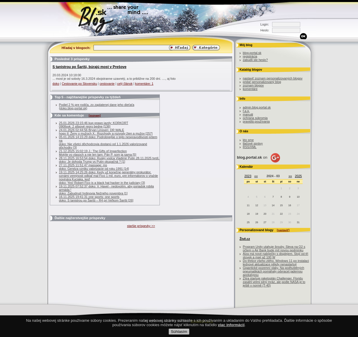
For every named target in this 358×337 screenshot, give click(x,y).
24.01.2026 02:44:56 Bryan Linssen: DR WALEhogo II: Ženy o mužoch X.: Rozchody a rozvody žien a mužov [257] (105, 131)
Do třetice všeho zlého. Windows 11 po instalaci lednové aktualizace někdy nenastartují (276, 262)
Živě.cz (245, 239)
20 (265, 213)
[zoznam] (95, 115)
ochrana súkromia (255, 118)
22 (281, 213)
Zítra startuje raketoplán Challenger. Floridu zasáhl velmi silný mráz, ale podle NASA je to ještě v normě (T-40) (274, 282)
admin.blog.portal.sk (257, 107)
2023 (248, 176)
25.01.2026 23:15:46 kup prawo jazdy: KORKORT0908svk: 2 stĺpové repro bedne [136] (93, 124)
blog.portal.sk (252, 53)
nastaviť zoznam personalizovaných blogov (273, 78)
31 (298, 222)
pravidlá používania (256, 121)
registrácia (250, 56)
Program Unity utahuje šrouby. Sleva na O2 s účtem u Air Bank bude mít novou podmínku (274, 248)
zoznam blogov (253, 85)
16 (289, 205)
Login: (264, 24)
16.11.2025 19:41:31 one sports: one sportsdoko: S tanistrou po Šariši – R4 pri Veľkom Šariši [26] (96, 198)
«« (256, 176)
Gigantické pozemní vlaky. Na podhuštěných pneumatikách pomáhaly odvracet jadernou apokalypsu (273, 271)
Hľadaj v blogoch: (76, 48)
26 (256, 222)
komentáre (250, 89)
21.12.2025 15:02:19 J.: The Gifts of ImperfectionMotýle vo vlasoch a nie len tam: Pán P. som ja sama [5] (97, 152)
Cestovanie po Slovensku (79, 83)
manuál (248, 114)
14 (273, 205)
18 (248, 213)
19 (256, 213)
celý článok (125, 83)
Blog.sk (97, 18)
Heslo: (264, 30)
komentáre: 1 (144, 83)
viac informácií (231, 330)
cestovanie (107, 83)
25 (248, 222)
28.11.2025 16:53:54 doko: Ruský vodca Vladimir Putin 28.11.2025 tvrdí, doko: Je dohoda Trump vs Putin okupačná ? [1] (109, 159)
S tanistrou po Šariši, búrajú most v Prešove (89, 67)
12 (256, 205)
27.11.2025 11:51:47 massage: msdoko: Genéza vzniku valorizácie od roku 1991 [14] (94, 166)
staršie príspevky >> (141, 226)
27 (265, 222)
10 (298, 196)
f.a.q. (246, 111)
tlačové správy (253, 143)
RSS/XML (250, 147)
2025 (298, 176)
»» (290, 176)
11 (248, 205)
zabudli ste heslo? (255, 60)
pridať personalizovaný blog (262, 82)
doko (55, 83)
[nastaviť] (283, 230)
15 (281, 205)
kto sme (248, 140)
